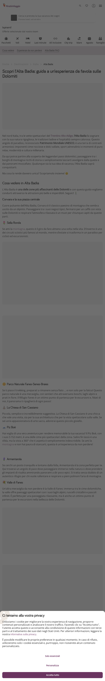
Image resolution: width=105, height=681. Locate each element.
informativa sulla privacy (23, 634)
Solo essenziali (52, 656)
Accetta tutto (52, 675)
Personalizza (52, 665)
